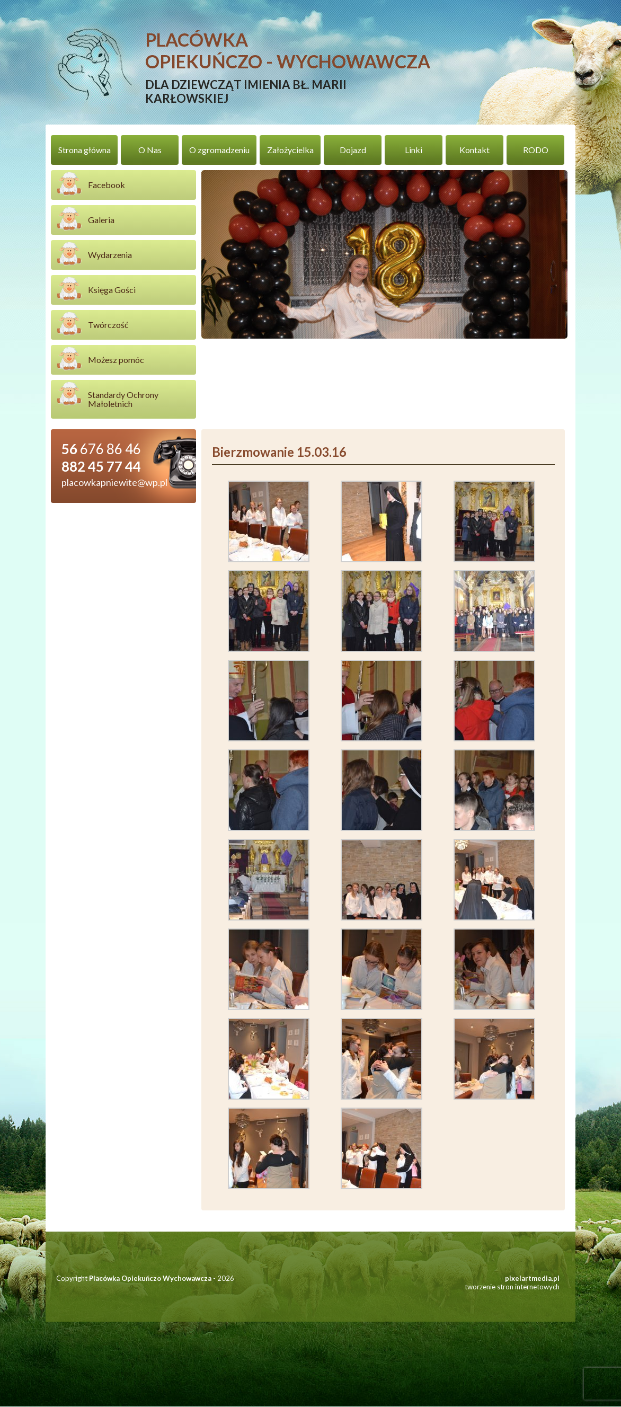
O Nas (150, 150)
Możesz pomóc (116, 360)
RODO (535, 150)
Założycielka (290, 150)
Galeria (101, 220)
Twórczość (108, 325)
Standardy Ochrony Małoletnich (123, 399)
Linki (413, 150)
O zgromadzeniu (219, 150)
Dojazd (353, 150)
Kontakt (474, 150)
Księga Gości (112, 290)
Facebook (106, 185)
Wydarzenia (110, 255)
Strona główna (84, 150)
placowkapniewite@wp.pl (114, 483)
